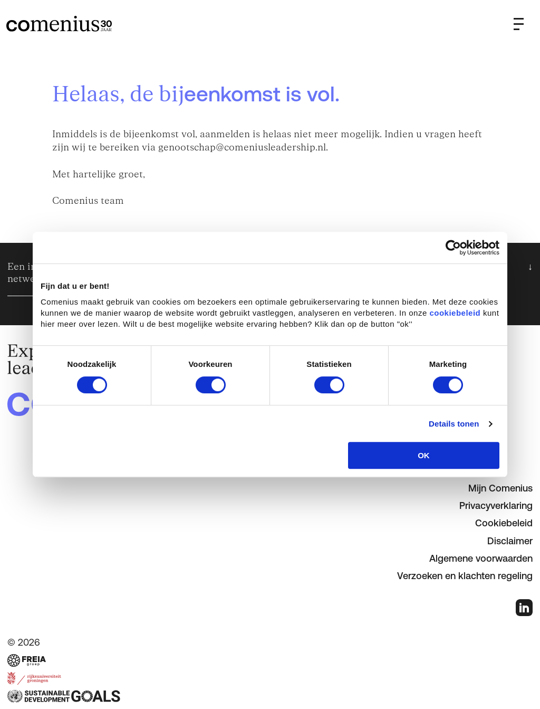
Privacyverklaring (496, 505)
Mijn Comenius (500, 488)
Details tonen (454, 423)
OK (424, 455)
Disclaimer (510, 540)
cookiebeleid (454, 312)
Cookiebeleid (504, 522)
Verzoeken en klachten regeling (465, 575)
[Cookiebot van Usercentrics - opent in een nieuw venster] (453, 248)
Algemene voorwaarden (481, 558)
